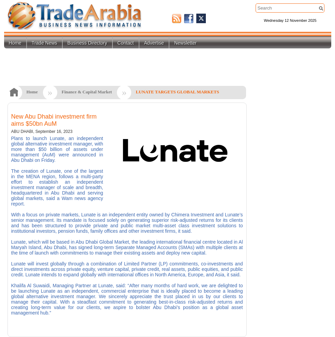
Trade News (44, 43)
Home (15, 43)
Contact (126, 43)
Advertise (154, 43)
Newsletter (185, 43)
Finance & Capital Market (87, 91)
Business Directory (87, 43)
